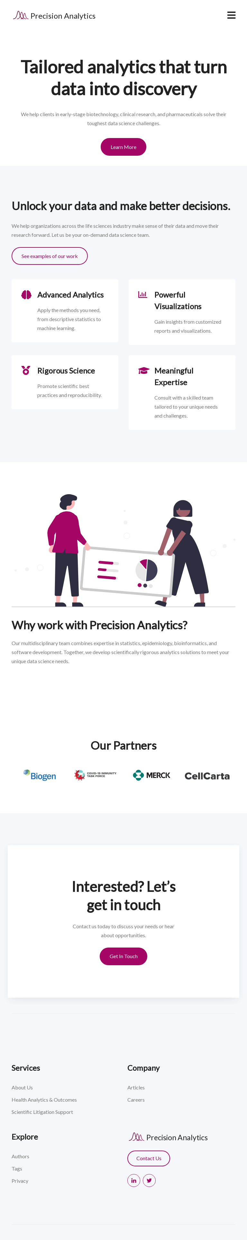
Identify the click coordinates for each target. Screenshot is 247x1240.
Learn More (123, 147)
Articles (136, 1087)
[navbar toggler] (231, 15)
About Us (22, 1087)
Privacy (20, 1181)
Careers (136, 1100)
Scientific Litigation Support (42, 1112)
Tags (17, 1168)
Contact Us (148, 1158)
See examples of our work (50, 256)
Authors (20, 1156)
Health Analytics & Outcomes (44, 1100)
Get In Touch (124, 956)
